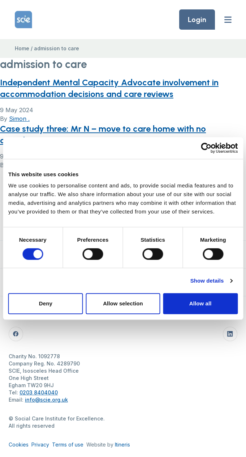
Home (22, 48)
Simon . (19, 118)
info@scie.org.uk (46, 400)
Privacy (40, 444)
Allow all (200, 303)
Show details (207, 281)
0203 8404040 (39, 392)
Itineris (122, 444)
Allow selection (123, 303)
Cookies (19, 444)
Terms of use (67, 444)
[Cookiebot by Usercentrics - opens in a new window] (206, 148)
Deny (45, 303)
